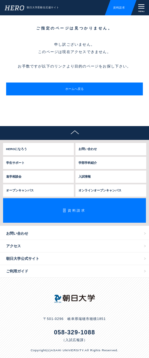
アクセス (13, 246)
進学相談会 (13, 176)
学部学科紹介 (87, 162)
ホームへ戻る (74, 88)
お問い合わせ (87, 149)
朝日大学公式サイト (22, 258)
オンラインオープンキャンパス (99, 190)
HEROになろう (16, 149)
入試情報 (84, 176)
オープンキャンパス (20, 190)
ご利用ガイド (17, 271)
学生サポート (15, 162)
